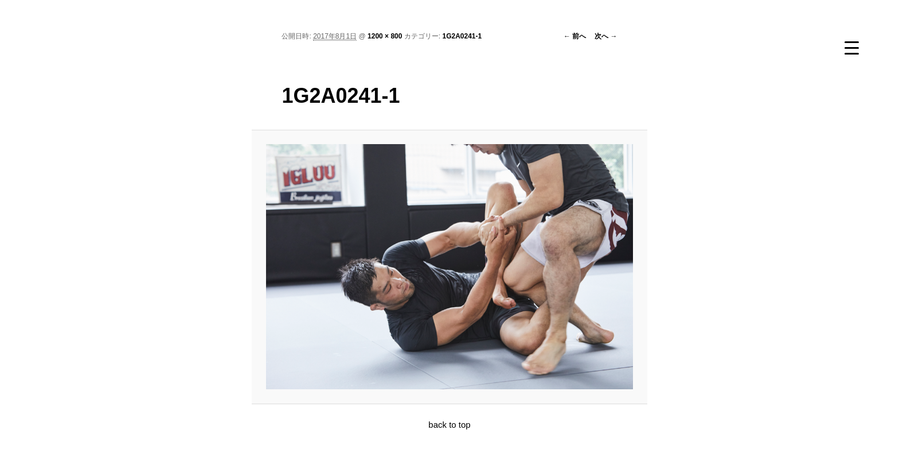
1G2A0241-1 (462, 36)
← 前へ (575, 36)
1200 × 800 (385, 36)
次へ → (606, 36)
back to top (449, 424)
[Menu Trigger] (851, 47)
